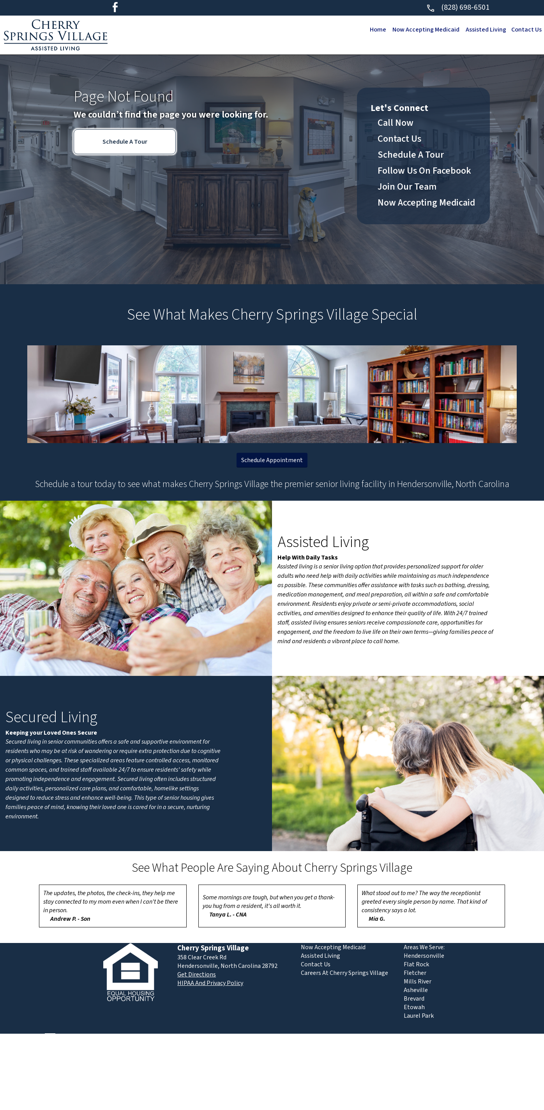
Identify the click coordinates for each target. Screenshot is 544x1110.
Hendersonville (424, 956)
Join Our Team (407, 187)
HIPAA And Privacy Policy (210, 983)
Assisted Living (485, 29)
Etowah (414, 1007)
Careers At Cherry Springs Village (344, 973)
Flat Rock (416, 964)
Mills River (417, 981)
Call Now (395, 123)
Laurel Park (419, 1015)
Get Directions (196, 974)
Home (375, 29)
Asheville (416, 990)
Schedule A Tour (124, 141)
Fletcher (415, 973)
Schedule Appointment (272, 460)
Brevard (414, 998)
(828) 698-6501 (457, 7)
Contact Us (525, 29)
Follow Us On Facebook (424, 171)
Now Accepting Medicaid (424, 29)
